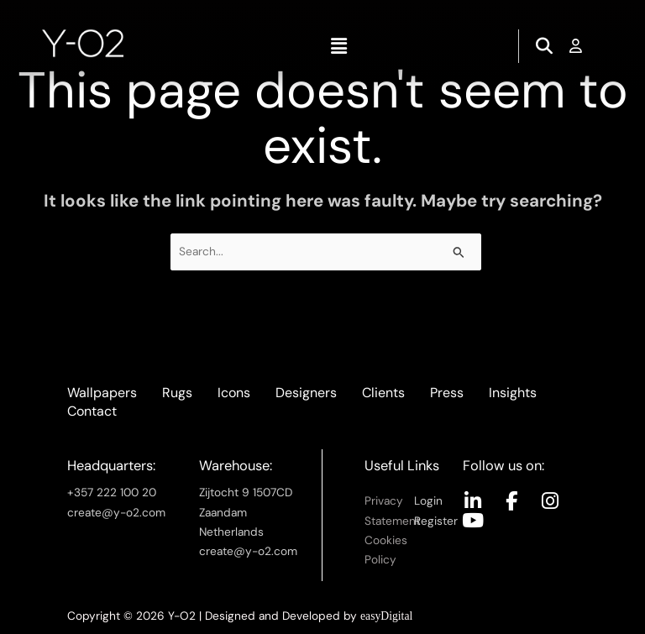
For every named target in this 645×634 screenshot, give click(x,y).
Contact (92, 411)
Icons (234, 392)
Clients (383, 392)
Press (447, 392)
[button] (338, 46)
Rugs (177, 392)
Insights (513, 392)
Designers (306, 392)
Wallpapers (102, 392)
